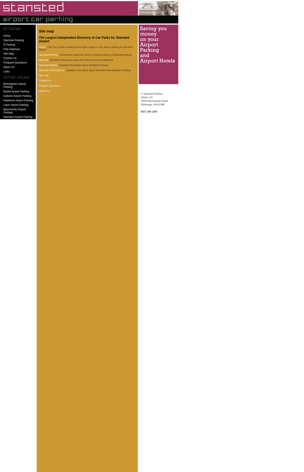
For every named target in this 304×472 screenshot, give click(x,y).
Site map (44, 75)
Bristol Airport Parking (16, 91)
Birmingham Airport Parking (14, 85)
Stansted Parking (13, 40)
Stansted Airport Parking (17, 117)
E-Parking (9, 44)
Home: (42, 47)
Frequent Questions (15, 62)
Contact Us (10, 58)
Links (6, 71)
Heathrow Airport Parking (18, 100)
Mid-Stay (44, 60)
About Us (8, 67)
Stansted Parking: (48, 54)
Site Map (8, 53)
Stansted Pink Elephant (51, 70)
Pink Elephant (11, 49)
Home (7, 35)
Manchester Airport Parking (14, 111)
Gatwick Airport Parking (17, 96)
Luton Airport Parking (15, 104)
